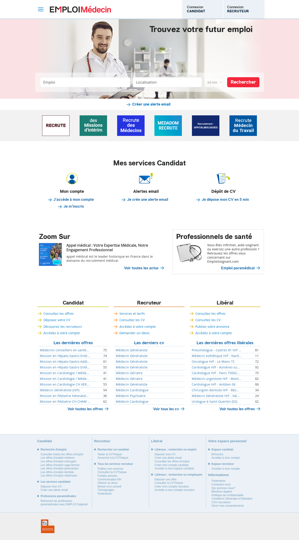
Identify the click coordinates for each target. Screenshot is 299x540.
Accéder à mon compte (226, 457)
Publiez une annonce (110, 468)
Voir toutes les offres (85, 409)
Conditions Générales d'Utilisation (232, 498)
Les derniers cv (149, 343)
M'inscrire (217, 454)
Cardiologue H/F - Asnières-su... (216, 367)
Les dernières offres (73, 343)
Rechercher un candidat (113, 449)
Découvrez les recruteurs (62, 326)
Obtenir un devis (108, 482)
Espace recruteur (223, 464)
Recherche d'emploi (54, 449)
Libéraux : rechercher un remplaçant (178, 474)
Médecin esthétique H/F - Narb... (217, 356)
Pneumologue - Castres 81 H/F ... (216, 350)
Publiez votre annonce (212, 326)
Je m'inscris (74, 206)
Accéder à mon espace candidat (174, 468)
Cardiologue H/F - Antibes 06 (213, 384)
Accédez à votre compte (61, 333)
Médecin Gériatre (129, 373)
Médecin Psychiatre (131, 396)
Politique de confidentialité (227, 495)
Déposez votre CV (56, 320)
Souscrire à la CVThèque (113, 457)
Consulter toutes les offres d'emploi (62, 454)
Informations (218, 475)
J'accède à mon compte (74, 199)
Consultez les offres (58, 313)
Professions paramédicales (58, 496)
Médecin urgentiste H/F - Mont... (216, 379)
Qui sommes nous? (223, 488)
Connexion (196, 9)
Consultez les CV (132, 320)
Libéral (225, 303)
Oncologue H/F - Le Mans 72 (213, 362)
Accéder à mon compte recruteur (175, 490)
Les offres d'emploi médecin (58, 457)
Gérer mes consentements (228, 505)
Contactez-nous (221, 484)
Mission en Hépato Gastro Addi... (65, 362)
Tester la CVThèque (110, 454)
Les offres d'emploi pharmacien (60, 468)
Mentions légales (222, 491)
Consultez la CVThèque (112, 472)
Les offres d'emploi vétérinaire (59, 475)
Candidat (73, 303)
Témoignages (106, 490)
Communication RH (109, 479)
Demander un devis (134, 333)
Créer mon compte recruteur (172, 486)
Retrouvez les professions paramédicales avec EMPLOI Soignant (64, 502)
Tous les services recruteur (115, 464)
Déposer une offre (166, 479)
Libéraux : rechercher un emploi (176, 449)
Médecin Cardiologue (132, 390)
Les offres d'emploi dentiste (57, 472)
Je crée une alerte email (147, 199)
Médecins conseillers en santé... (64, 350)
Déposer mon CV (51, 486)
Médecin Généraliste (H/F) (59, 390)
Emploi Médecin (80, 9)
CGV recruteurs (221, 502)
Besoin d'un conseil (109, 486)
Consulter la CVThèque (169, 482)
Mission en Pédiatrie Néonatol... (64, 396)
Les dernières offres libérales (225, 343)
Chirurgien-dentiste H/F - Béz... (215, 390)
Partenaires (105, 493)
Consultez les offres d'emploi (172, 461)
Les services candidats (56, 481)
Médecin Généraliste (132, 350)
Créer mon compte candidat (172, 465)
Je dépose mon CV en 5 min (225, 199)
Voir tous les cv (166, 409)
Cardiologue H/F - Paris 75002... (216, 373)
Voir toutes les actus (141, 268)
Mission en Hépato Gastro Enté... (65, 356)
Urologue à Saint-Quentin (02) (214, 402)
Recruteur (149, 303)
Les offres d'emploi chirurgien (58, 461)
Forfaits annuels (107, 475)
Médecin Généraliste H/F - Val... (216, 396)
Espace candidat (222, 449)
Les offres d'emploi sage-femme (60, 465)
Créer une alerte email (151, 104)
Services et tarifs (132, 313)
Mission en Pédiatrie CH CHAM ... (65, 402)
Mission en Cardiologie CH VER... (64, 384)
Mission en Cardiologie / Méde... (64, 373)
